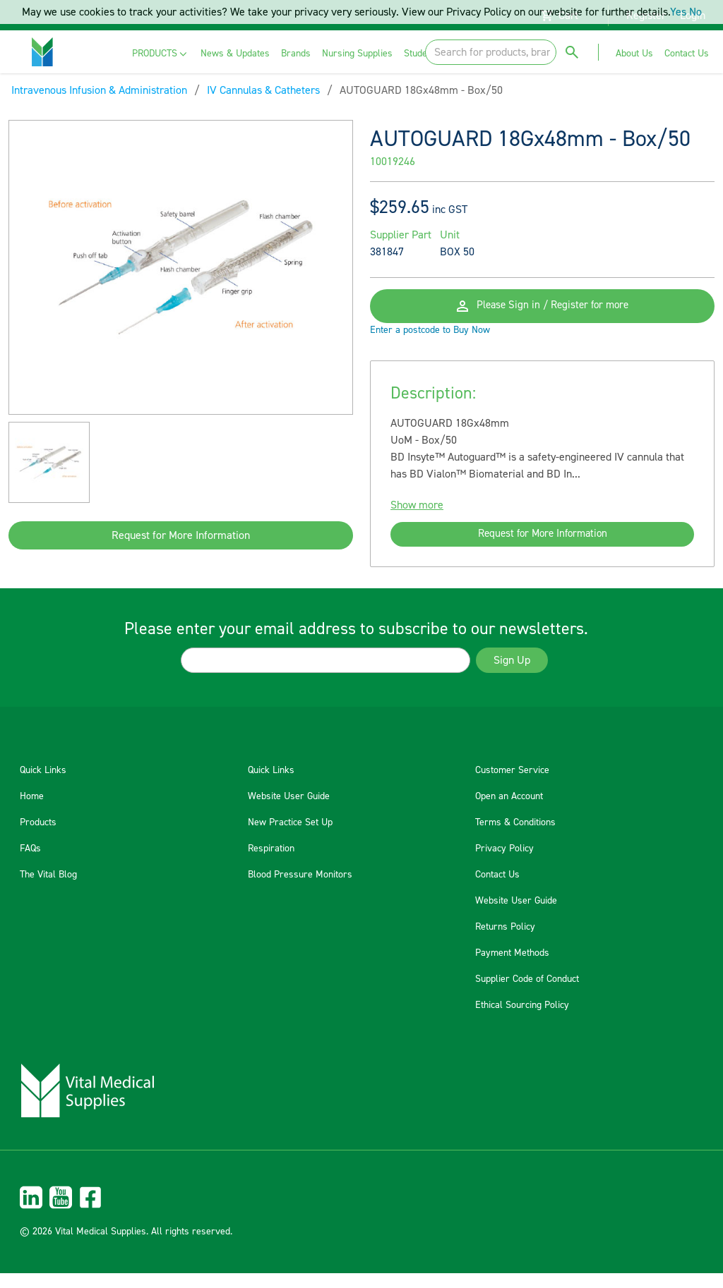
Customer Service (512, 785)
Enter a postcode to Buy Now (430, 341)
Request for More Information (181, 535)
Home (32, 811)
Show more (416, 516)
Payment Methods (512, 967)
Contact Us (497, 889)
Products (38, 837)
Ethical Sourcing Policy (522, 1020)
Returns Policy (505, 941)
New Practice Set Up (290, 837)
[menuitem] (160, 54)
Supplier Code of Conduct (527, 994)
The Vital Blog (48, 889)
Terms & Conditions (515, 837)
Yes (678, 12)
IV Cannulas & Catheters (263, 90)
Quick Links (43, 785)
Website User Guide (289, 811)
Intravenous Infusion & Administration (99, 90)
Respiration (271, 863)
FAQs (30, 863)
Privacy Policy (504, 863)
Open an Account (509, 811)
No (695, 12)
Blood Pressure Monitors (300, 889)
